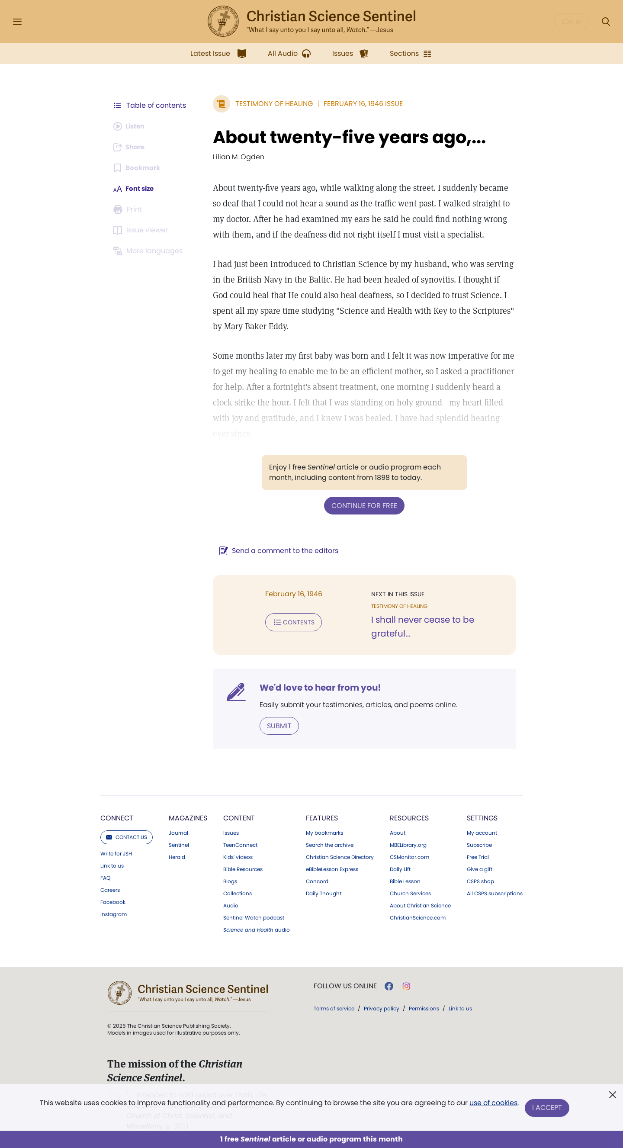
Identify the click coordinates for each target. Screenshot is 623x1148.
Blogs (230, 880)
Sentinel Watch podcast (253, 917)
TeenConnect (240, 844)
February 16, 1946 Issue (358, 104)
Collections (237, 892)
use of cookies (493, 1104)
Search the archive (329, 844)
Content (239, 817)
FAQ (105, 877)
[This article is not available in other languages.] (149, 251)
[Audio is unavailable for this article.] (130, 126)
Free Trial (478, 856)
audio (256, 929)
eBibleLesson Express (332, 868)
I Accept (547, 1108)
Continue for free (362, 505)
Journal (178, 832)
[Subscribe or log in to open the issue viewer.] (142, 230)
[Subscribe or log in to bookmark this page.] (138, 168)
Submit (275, 725)
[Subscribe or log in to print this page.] (129, 209)
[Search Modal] (605, 21)
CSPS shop (480, 880)
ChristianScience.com (418, 917)
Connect (116, 817)
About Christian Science (420, 904)
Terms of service (334, 1007)
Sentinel (179, 844)
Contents (289, 621)
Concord (317, 880)
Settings (482, 817)
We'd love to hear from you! (316, 687)
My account (482, 832)
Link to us (112, 865)
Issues (231, 832)
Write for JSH (116, 852)
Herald (177, 856)
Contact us (126, 836)
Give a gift (479, 868)
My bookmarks (324, 832)
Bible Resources (243, 868)
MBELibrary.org (408, 844)
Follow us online (345, 985)
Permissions (424, 1007)
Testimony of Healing (269, 104)
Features (322, 817)
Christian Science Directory (340, 856)
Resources (409, 817)
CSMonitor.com (409, 856)
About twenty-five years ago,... (345, 137)
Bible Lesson (405, 880)
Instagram (113, 913)
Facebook (112, 901)
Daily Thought (323, 892)
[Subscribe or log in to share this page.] (131, 147)
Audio (230, 904)
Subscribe (479, 844)
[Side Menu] (17, 21)
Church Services (410, 892)
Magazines (188, 817)
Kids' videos (238, 856)
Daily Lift (400, 868)
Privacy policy (381, 1007)
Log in (571, 21)
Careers (110, 889)
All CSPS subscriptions (495, 892)
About (397, 832)
